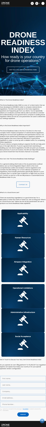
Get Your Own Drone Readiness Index (23, 70)
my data (25, 409)
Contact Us (23, 184)
